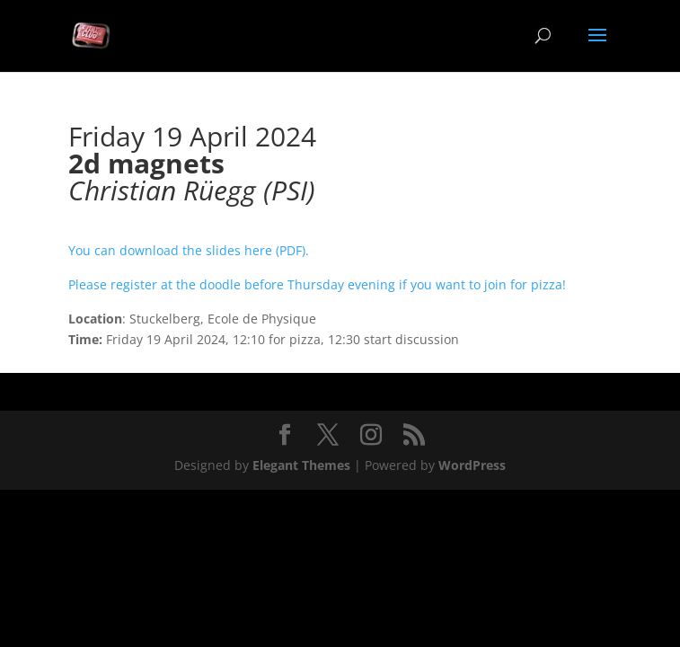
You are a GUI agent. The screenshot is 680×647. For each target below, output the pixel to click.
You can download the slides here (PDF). (188, 250)
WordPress (472, 465)
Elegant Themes (301, 465)
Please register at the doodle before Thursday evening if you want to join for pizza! (319, 284)
